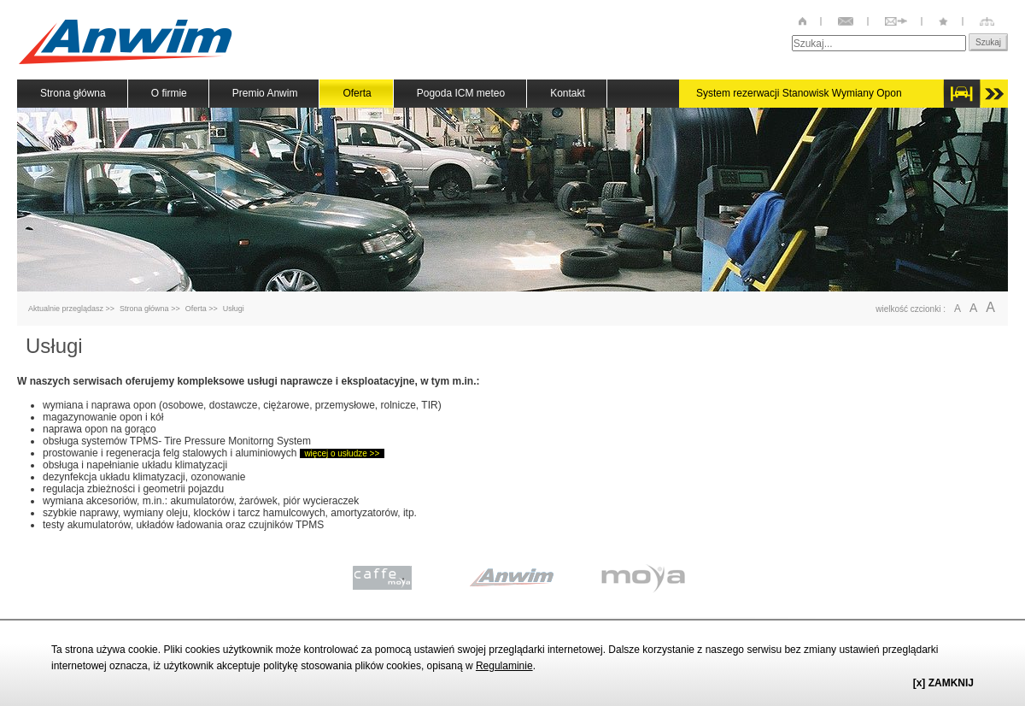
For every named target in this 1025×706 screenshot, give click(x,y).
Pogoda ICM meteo (461, 93)
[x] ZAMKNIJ (943, 683)
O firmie (169, 93)
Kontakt (567, 93)
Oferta (196, 308)
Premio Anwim (265, 93)
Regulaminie (504, 666)
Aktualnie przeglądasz (65, 308)
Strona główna (73, 93)
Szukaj (988, 42)
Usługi (233, 308)
